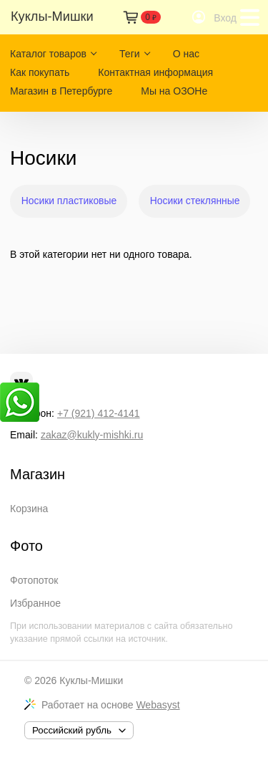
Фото (26, 546)
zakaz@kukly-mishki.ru (92, 435)
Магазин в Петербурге (61, 91)
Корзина (29, 508)
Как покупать (39, 72)
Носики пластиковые (68, 200)
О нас (186, 54)
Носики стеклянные (195, 200)
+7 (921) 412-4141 (98, 413)
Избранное (35, 603)
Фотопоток (34, 580)
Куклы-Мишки (91, 680)
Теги (129, 54)
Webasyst (157, 705)
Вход (225, 18)
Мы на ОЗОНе (174, 91)
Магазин (37, 474)
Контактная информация (155, 72)
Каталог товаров (48, 54)
